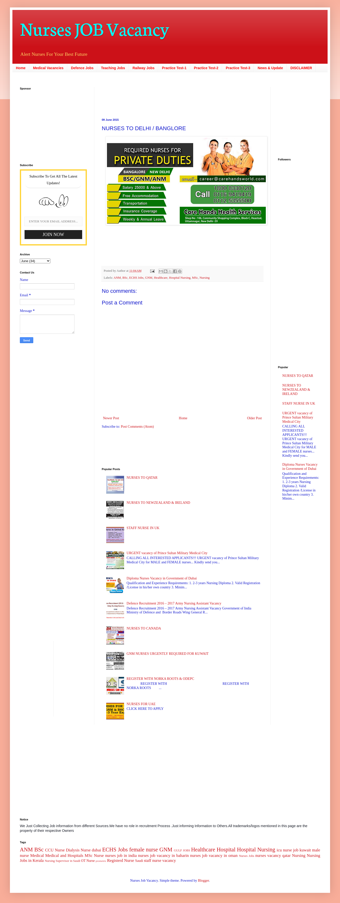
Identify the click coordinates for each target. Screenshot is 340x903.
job (295, 850)
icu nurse (284, 850)
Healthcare (161, 277)
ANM (117, 277)
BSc (125, 277)
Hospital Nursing (179, 277)
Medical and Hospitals (64, 855)
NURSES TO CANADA (144, 628)
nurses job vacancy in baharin (163, 855)
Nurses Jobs (246, 856)
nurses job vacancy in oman (214, 855)
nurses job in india (121, 855)
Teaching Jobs (113, 68)
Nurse (99, 855)
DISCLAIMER (301, 68)
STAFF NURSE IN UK (143, 528)
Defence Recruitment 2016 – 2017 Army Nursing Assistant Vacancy (174, 603)
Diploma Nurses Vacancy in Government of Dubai (162, 578)
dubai (96, 850)
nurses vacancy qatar (273, 855)
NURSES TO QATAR (142, 478)
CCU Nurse (55, 850)
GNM (148, 277)
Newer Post (111, 418)
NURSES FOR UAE (141, 704)
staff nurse (152, 860)
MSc (195, 277)
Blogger (203, 880)
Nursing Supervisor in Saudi (62, 861)
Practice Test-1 (174, 68)
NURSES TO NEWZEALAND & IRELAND (158, 503)
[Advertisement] (151, 98)
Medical (37, 855)
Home (21, 68)
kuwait (305, 850)
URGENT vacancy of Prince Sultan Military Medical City (167, 553)
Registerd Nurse (120, 860)
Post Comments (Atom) (137, 426)
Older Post (254, 418)
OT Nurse (88, 861)
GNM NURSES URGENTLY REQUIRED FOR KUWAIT (168, 654)
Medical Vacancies (48, 68)
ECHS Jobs (136, 277)
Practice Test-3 (238, 68)
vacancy (169, 860)
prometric (101, 860)
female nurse (143, 849)
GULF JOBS (182, 850)
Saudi (139, 861)
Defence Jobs (82, 68)
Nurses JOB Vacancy (94, 27)
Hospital (226, 849)
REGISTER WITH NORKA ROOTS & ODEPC (160, 679)
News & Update (270, 68)
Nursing (205, 277)
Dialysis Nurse (78, 850)
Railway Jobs (144, 68)
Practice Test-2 (206, 68)
